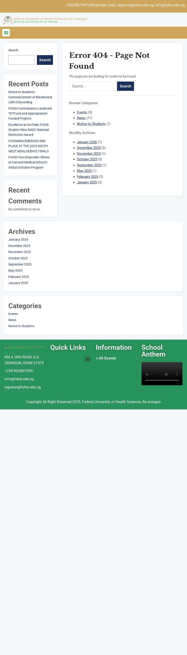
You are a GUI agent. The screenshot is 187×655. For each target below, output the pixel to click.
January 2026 (87, 142)
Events (82, 112)
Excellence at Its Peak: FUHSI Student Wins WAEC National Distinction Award (28, 130)
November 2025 (89, 154)
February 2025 (87, 177)
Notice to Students (91, 124)
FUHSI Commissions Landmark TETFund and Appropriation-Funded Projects (30, 113)
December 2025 (89, 148)
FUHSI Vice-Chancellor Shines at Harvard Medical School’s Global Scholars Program (29, 162)
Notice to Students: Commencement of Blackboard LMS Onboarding (30, 97)
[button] (6, 32)
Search (13, 50)
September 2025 (89, 165)
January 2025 (87, 182)
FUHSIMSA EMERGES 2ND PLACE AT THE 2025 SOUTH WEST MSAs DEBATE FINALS (28, 146)
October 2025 (87, 159)
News (81, 118)
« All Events (106, 358)
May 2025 (84, 171)
